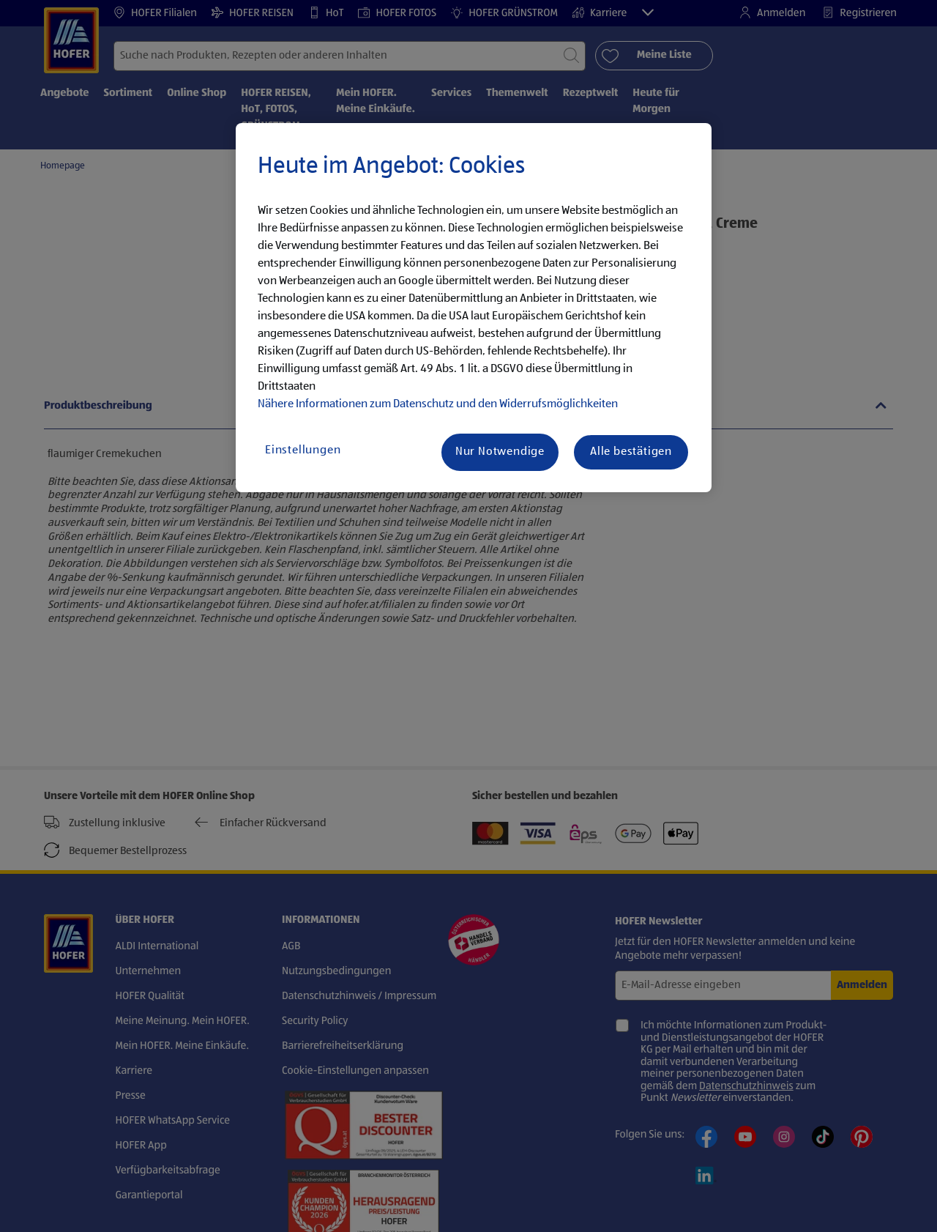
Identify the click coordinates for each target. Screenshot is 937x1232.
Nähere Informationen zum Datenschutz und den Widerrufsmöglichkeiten (438, 404)
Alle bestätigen (631, 452)
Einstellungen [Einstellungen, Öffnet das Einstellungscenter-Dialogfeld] (302, 450)
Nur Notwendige (500, 452)
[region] (474, 307)
